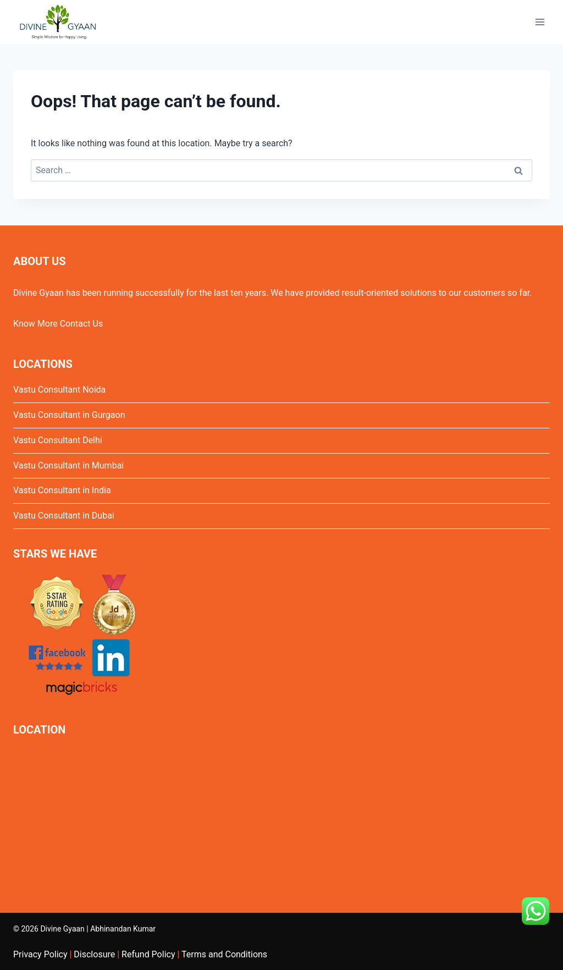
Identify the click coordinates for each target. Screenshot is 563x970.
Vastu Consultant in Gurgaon (69, 415)
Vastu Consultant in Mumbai (68, 465)
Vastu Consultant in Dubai (63, 515)
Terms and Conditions (224, 954)
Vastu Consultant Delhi (57, 440)
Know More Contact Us (58, 323)
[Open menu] (539, 21)
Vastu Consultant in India (62, 490)
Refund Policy (148, 954)
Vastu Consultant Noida (59, 389)
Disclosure (94, 954)
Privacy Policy (40, 954)
